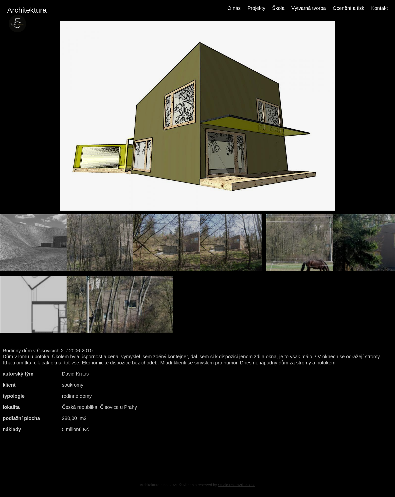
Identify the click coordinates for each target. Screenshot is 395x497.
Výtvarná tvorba (308, 8)
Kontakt (379, 8)
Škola (278, 8)
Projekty (256, 8)
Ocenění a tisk (348, 8)
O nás (234, 8)
